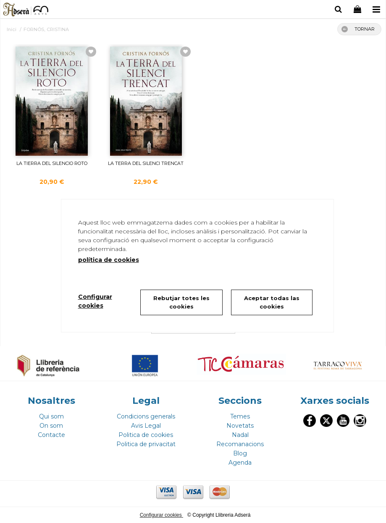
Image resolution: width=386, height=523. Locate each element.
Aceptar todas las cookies (271, 302)
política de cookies (108, 260)
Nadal (240, 435)
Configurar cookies (161, 515)
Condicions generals (146, 416)
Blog (240, 453)
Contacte (51, 435)
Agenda (240, 462)
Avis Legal (146, 425)
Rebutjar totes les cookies (181, 302)
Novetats (240, 425)
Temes (240, 416)
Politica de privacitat (146, 444)
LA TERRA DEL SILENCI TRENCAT (146, 163)
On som (51, 425)
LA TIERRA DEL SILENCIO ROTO (51, 163)
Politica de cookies (145, 435)
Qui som (51, 416)
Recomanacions (240, 444)
